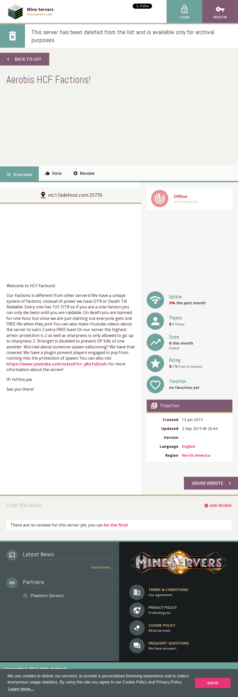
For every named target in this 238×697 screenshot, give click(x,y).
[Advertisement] (99, 124)
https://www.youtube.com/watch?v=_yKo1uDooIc (56, 364)
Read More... (102, 567)
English (188, 446)
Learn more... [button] (21, 689)
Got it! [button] (212, 683)
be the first (115, 525)
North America (196, 455)
